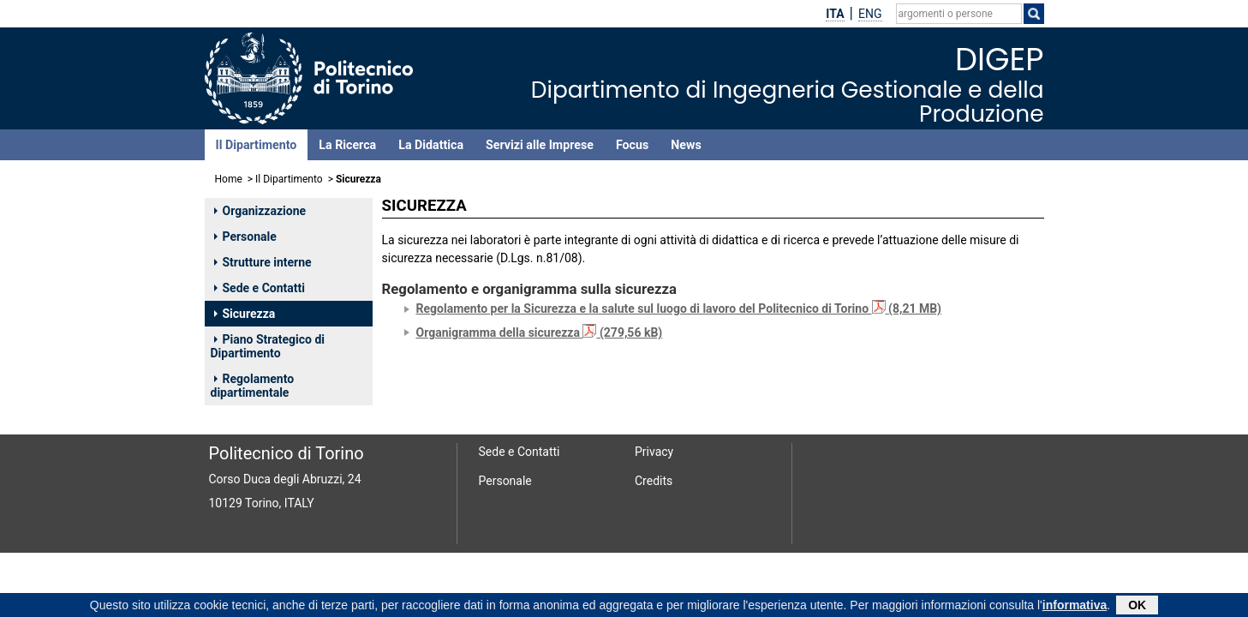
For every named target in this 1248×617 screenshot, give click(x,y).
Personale (245, 236)
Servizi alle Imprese (540, 145)
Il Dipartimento (256, 145)
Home (228, 179)
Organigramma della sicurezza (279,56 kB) (539, 332)
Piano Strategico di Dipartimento (268, 346)
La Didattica (430, 145)
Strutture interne (263, 262)
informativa (1074, 606)
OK (1137, 606)
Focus (632, 145)
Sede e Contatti (259, 288)
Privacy (654, 451)
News (686, 145)
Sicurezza (245, 313)
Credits (653, 481)
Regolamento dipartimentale (253, 385)
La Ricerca (347, 145)
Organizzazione (260, 211)
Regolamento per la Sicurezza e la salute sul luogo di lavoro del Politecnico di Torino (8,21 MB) (679, 308)
